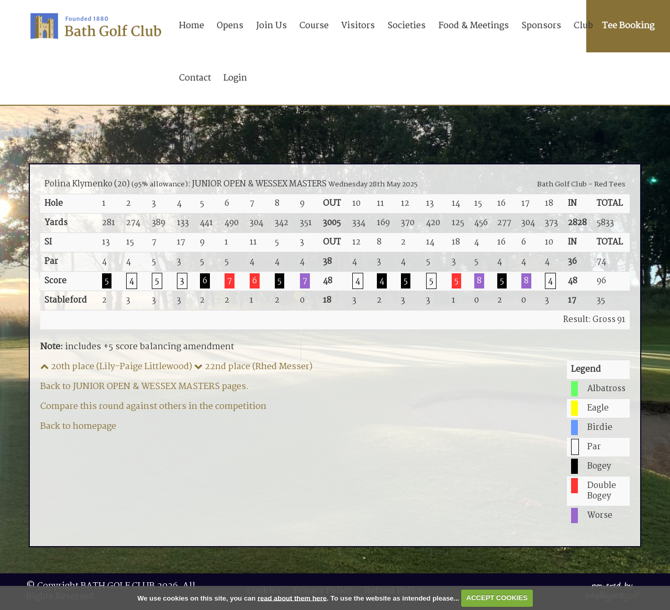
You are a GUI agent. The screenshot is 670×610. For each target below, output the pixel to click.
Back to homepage (78, 426)
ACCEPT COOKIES (497, 598)
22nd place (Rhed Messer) (253, 367)
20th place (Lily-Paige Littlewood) (116, 367)
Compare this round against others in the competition (153, 407)
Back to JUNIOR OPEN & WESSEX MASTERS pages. (144, 387)
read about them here (292, 598)
